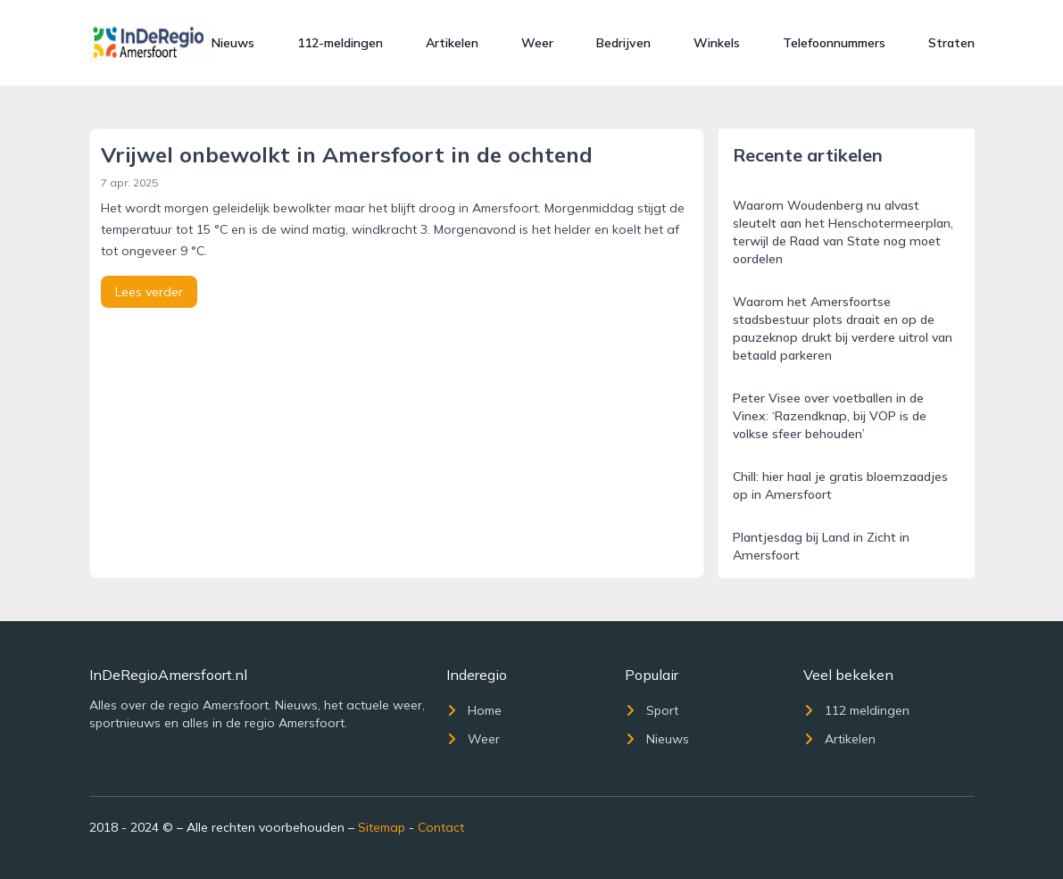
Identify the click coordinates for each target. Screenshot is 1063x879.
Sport (651, 710)
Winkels (716, 43)
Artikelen (452, 43)
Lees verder (149, 292)
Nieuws (233, 43)
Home (474, 710)
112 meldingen (856, 710)
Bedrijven (623, 43)
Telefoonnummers (834, 43)
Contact (441, 827)
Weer (537, 43)
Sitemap (381, 827)
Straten (951, 43)
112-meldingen (340, 43)
